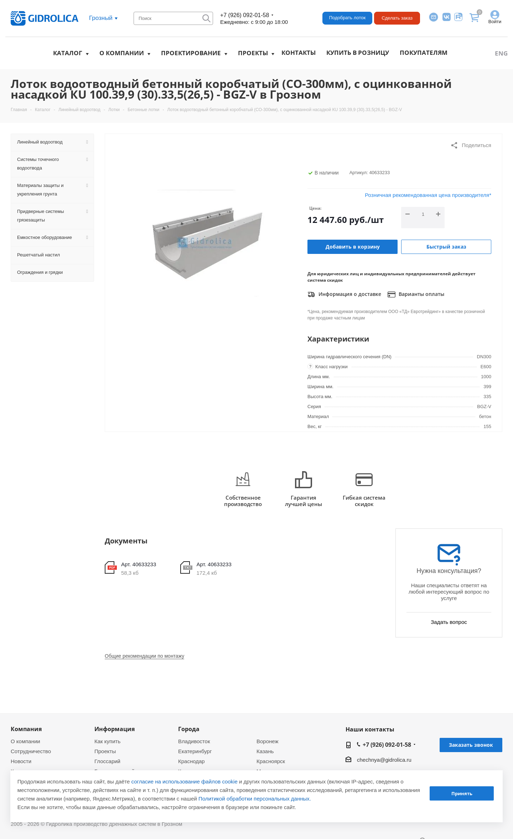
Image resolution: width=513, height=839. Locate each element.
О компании (121, 53)
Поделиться (470, 145)
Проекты (253, 53)
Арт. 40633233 (138, 564)
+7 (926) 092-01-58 (244, 15)
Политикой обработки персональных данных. (254, 799)
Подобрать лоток (347, 17)
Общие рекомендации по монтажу (144, 656)
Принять (461, 793)
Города (189, 729)
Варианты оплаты (416, 294)
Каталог (67, 53)
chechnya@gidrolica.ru (384, 760)
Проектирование (191, 53)
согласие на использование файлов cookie (184, 781)
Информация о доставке (344, 294)
